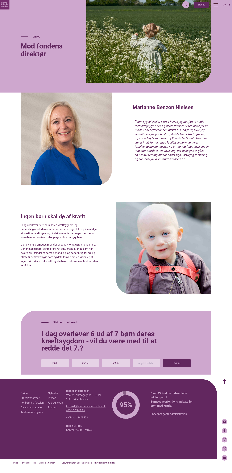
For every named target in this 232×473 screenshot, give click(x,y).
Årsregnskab (55, 402)
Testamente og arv (32, 412)
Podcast (53, 407)
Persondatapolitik (28, 463)
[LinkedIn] (224, 458)
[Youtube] (224, 422)
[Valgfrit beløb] (146, 363)
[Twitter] (224, 449)
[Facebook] (224, 431)
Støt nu (201, 4)
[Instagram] (224, 440)
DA (224, 5)
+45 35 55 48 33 (75, 410)
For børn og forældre (33, 402)
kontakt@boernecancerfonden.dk (85, 406)
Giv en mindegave (31, 407)
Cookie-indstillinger (47, 463)
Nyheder (53, 393)
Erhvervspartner (30, 397)
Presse (52, 397)
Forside (15, 463)
